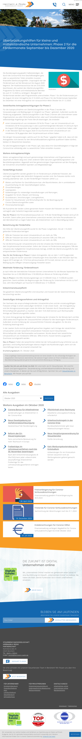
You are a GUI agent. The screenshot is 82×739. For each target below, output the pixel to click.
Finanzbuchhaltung (10, 688)
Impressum (63, 706)
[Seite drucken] (36, 384)
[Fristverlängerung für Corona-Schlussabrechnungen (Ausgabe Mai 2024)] (41, 494)
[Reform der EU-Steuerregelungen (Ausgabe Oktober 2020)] (21, 438)
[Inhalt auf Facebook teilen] (9, 384)
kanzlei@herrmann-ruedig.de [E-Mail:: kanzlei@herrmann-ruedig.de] (18, 655)
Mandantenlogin (59, 690)
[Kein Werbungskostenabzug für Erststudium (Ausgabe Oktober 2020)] (60, 453)
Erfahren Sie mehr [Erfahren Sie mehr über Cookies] (49, 736)
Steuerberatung (9, 695)
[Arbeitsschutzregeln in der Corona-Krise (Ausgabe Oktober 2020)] (60, 425)
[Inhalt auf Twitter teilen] (22, 384)
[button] (55, 4)
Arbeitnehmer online (61, 686)
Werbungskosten (34, 690)
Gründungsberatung (11, 686)
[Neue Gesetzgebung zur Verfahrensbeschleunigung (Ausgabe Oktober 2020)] (21, 424)
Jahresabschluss (9, 697)
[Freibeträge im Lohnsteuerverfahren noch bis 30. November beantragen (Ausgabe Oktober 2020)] (21, 457)
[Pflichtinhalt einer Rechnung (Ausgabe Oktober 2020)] (60, 413)
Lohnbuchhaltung (10, 692)
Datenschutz (72, 706)
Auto (5, 690)
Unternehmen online (61, 688)
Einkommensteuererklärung (38, 686)
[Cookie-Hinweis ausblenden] (75, 734)
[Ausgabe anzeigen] (48, 398)
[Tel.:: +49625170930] (12, 653)
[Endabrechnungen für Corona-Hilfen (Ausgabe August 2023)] (41, 529)
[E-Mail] (24, 620)
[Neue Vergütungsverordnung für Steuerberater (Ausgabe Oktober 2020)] (60, 437)
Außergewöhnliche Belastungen (39, 688)
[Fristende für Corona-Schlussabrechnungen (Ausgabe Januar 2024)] (41, 512)
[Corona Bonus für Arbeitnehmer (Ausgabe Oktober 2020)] (21, 413)
